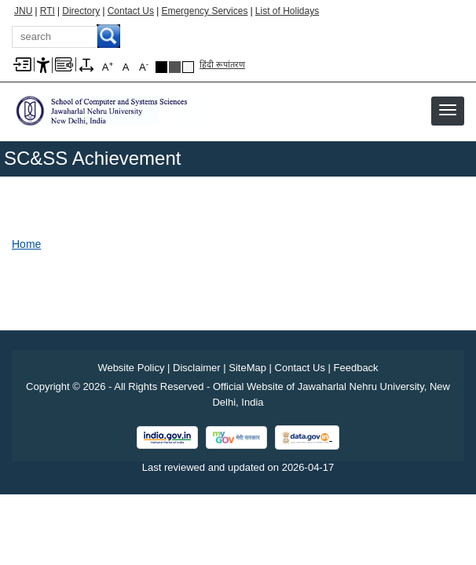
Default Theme (188, 67)
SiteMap (247, 368)
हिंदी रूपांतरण (222, 64)
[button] (447, 109)
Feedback (356, 368)
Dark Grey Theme (175, 67)
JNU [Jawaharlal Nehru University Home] (23, 10)
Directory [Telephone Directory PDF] (81, 10)
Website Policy (130, 368)
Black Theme (161, 67)
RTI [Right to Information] (47, 10)
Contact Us (131, 10)
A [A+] (107, 66)
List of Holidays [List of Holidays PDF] (287, 10)
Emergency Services (204, 10)
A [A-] (143, 66)
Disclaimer (197, 368)
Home (26, 244)
